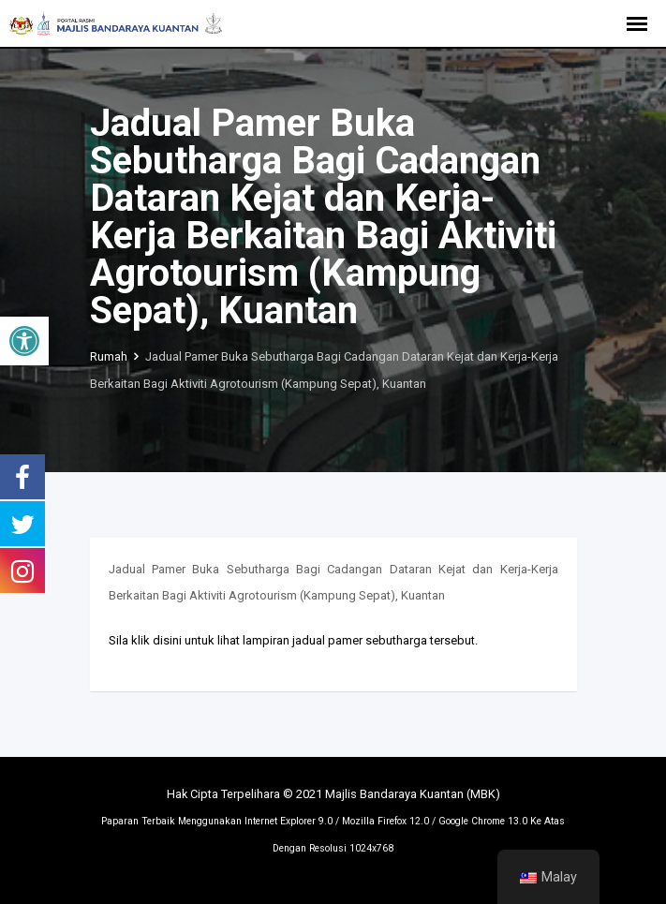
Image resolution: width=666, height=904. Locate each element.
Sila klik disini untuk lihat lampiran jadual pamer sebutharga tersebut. (293, 640)
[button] (24, 341)
